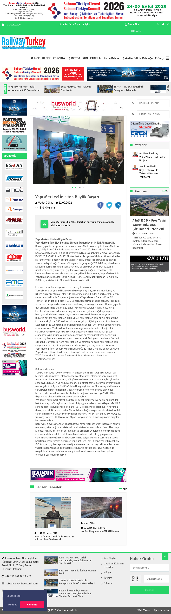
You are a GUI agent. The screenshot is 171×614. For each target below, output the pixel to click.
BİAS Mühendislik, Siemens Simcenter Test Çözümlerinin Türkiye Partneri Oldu (75, 593)
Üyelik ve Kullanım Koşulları (114, 565)
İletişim (86, 24)
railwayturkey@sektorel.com (20, 583)
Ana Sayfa (65, 24)
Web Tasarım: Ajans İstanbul (153, 610)
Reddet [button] (12, 604)
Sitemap (108, 583)
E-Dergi (159, 58)
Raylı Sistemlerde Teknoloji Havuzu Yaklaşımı (148, 173)
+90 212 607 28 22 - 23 (16, 576)
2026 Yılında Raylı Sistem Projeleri (152, 159)
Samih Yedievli (147, 166)
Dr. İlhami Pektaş (148, 153)
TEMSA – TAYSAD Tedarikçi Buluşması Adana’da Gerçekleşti (77, 582)
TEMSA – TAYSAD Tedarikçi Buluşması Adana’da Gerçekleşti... (134, 90)
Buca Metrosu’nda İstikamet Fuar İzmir (77, 572)
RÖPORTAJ (59, 58)
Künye (76, 24)
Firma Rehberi (112, 58)
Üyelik (136, 31)
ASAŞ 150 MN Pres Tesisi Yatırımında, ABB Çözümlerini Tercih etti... (30, 90)
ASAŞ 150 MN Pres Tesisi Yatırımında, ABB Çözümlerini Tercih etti (149, 225)
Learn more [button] (13, 595)
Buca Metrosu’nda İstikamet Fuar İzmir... (83, 88)
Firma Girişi (132, 24)
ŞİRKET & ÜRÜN (78, 58)
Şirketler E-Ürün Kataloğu (138, 58)
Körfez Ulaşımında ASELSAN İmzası (100, 531)
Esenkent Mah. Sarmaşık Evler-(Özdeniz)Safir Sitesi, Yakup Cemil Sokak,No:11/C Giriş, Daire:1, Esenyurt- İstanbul (21, 564)
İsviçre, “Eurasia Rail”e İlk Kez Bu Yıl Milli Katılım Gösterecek (54, 538)
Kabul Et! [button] (32, 604)
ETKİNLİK (95, 58)
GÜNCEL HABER (40, 58)
